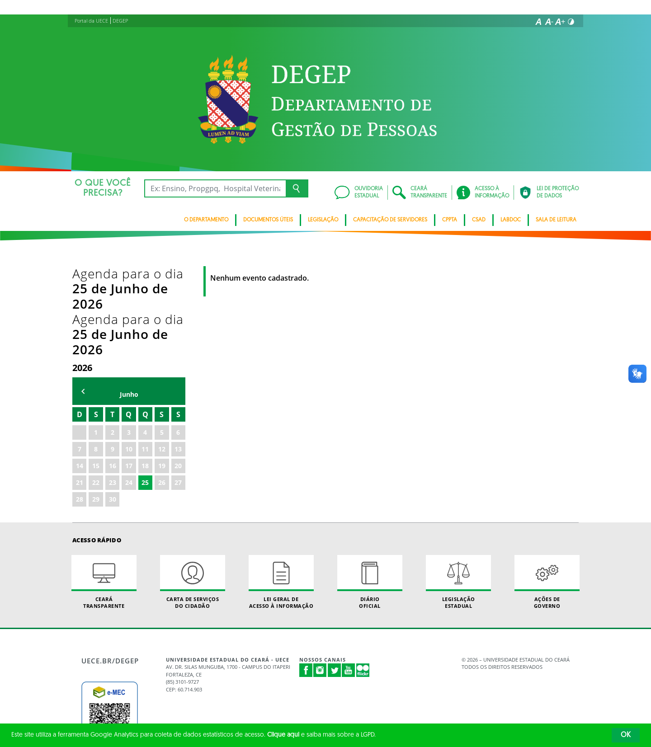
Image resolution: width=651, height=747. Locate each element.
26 (161, 391)
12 (161, 357)
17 (128, 374)
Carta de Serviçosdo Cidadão (192, 491)
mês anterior (83, 300)
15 (95, 374)
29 (95, 408)
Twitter (334, 579)
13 (178, 357)
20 (178, 374)
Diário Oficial (369, 491)
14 (79, 374)
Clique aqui (283, 735)
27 (178, 391)
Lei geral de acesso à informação (281, 491)
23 (112, 391)
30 (112, 408)
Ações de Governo (547, 491)
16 (112, 374)
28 (79, 408)
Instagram (320, 579)
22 (95, 391)
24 (128, 391)
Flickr (363, 579)
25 (145, 391)
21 (79, 391)
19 (161, 374)
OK (626, 735)
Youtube (348, 579)
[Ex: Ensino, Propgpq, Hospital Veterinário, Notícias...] (215, 188)
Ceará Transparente (104, 491)
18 (145, 374)
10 (128, 357)
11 (145, 357)
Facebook (306, 579)
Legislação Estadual (458, 491)
